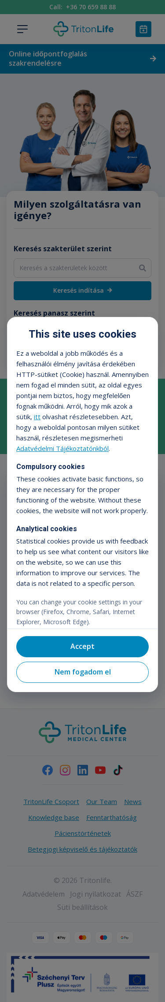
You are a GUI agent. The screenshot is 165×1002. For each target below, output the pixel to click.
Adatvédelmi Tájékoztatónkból (62, 448)
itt (37, 416)
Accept (82, 646)
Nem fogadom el (83, 672)
